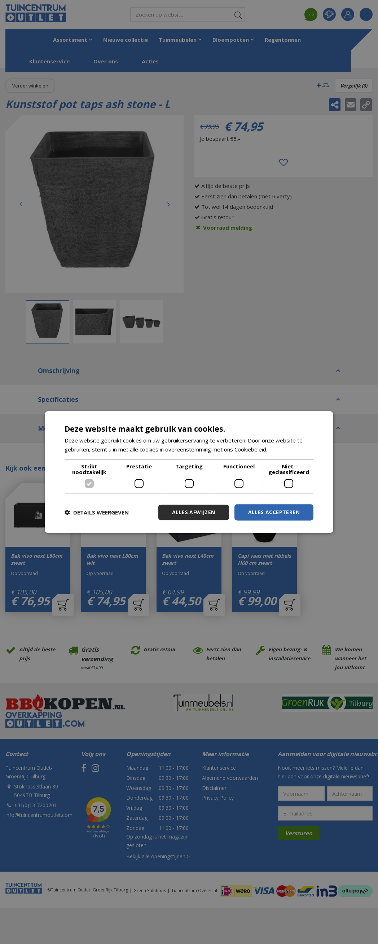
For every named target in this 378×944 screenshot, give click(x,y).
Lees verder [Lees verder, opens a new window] (284, 449)
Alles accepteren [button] (274, 512)
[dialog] (189, 472)
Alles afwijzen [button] (193, 512)
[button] (97, 512)
